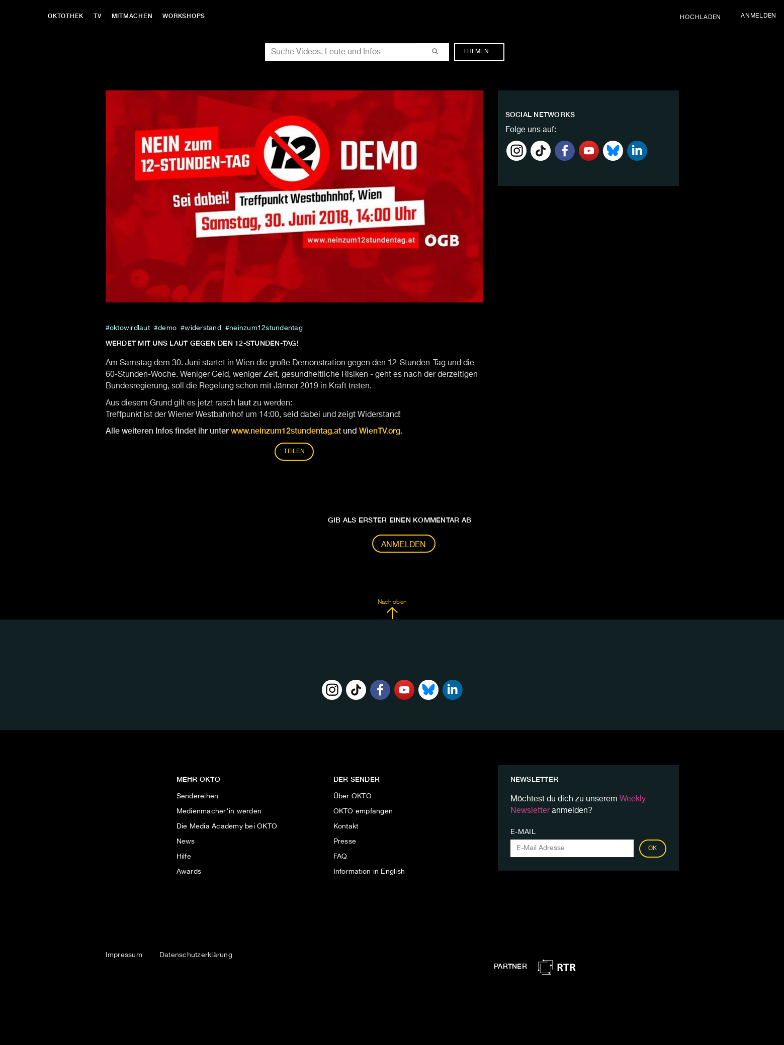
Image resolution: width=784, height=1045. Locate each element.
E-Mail (523, 831)
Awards (189, 871)
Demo (167, 328)
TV (98, 16)
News (186, 841)
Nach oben (392, 609)
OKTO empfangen (363, 811)
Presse (345, 841)
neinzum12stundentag (266, 328)
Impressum (124, 955)
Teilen (294, 452)
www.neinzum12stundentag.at (286, 431)
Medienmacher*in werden (219, 811)
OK (652, 849)
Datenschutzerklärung (195, 955)
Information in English (369, 871)
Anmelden (403, 545)
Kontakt (346, 826)
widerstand (203, 328)
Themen (481, 52)
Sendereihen (198, 796)
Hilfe (184, 856)
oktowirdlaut (130, 328)
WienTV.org (379, 431)
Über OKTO (352, 796)
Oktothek (65, 16)
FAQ (340, 856)
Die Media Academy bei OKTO (227, 826)
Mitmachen (132, 16)
